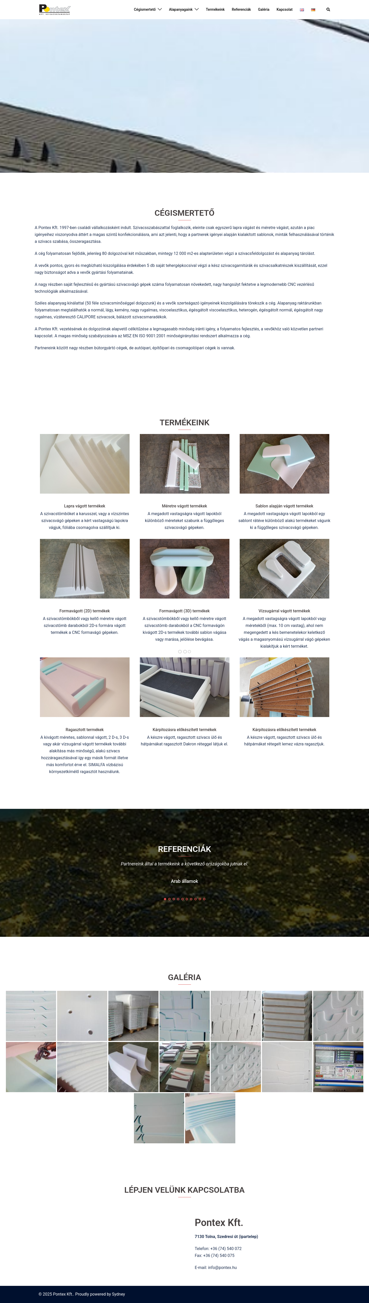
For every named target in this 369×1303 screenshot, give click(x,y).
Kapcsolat (285, 9)
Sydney (118, 1294)
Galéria (263, 9)
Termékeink (215, 9)
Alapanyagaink (181, 9)
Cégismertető (145, 9)
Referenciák (241, 9)
